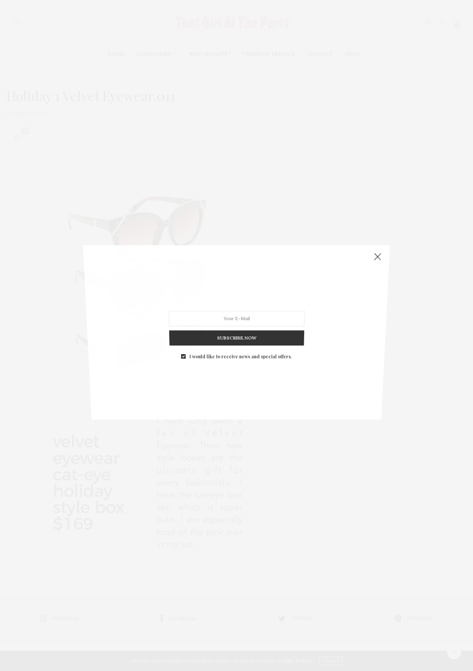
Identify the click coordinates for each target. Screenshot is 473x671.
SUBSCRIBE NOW (236, 329)
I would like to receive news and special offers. (240, 346)
